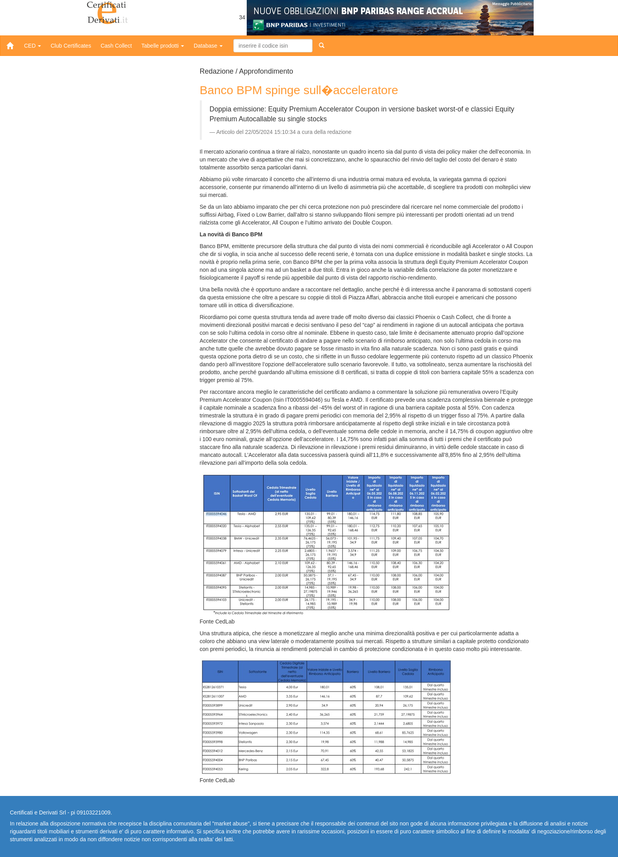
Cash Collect (116, 46)
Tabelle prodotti (162, 46)
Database (208, 46)
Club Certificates (70, 46)
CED (32, 46)
